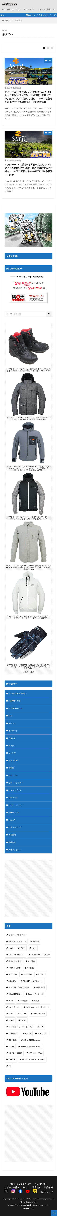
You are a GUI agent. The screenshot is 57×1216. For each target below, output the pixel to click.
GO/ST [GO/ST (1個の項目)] (11, 1046)
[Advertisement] (28, 888)
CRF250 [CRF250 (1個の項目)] (23, 1014)
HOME (7, 20)
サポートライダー (16, 783)
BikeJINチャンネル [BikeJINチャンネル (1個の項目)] (35, 994)
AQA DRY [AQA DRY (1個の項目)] (12, 981)
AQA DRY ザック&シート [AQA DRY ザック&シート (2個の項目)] (33, 981)
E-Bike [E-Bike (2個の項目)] (23, 1020)
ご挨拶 (11, 768)
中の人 (26, 1187)
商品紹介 (12, 842)
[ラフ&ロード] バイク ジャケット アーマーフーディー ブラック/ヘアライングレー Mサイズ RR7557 (28, 518)
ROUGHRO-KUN (15, 708)
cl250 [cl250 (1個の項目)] (11, 1014)
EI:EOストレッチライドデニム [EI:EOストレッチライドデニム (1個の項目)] (21, 1027)
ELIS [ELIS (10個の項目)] (41, 1027)
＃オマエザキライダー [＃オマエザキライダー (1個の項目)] (18, 935)
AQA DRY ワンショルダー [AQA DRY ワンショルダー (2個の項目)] (19, 987)
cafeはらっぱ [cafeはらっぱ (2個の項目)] (14, 1007)
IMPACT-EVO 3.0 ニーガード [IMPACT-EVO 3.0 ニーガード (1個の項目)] (33, 1059)
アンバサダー (29, 9)
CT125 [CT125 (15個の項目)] (11, 1020)
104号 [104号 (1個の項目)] (11, 948)
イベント (12, 723)
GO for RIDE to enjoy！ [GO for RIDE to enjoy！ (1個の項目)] (32, 1040)
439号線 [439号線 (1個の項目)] (31, 961)
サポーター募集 (44, 9)
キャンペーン (14, 760)
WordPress (28, 1208)
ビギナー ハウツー (16, 805)
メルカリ (12, 820)
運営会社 (36, 1187)
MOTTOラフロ (15, 701)
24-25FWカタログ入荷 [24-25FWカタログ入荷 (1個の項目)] (40, 954)
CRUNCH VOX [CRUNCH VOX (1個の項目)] (39, 1014)
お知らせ (12, 738)
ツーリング (13, 797)
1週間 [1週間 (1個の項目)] (22, 948)
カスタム (12, 745)
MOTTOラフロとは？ (11, 9)
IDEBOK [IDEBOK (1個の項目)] (12, 1059)
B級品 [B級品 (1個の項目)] (36, 1000)
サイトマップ (46, 1192)
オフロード (13, 731)
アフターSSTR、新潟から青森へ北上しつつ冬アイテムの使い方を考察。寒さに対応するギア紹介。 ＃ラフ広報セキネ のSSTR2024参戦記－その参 (28, 169)
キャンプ (12, 753)
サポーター (13, 775)
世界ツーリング (15, 827)
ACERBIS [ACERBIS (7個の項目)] (41, 974)
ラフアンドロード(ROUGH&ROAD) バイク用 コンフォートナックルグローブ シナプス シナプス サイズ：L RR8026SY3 (29, 667)
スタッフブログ (15, 790)
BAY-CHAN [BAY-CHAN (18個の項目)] (40, 987)
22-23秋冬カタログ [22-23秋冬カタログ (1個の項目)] (16, 954)
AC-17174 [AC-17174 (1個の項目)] (31, 968)
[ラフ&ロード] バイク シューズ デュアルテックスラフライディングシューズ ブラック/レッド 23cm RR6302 (28, 370)
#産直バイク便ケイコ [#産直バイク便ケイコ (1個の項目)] (17, 941)
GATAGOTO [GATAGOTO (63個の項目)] (42, 1033)
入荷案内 (12, 835)
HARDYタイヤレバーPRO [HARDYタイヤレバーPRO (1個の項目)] (31, 1046)
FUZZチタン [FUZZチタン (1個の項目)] (14, 1033)
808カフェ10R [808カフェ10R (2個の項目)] (14, 968)
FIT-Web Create (30, 1205)
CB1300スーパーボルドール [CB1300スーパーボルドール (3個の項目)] (37, 1007)
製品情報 (48, 1187)
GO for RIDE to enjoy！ (18, 693)
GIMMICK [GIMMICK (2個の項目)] (13, 1040)
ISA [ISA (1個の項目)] (10, 1066)
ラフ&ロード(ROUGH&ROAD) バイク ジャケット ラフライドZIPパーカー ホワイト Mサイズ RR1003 (28, 617)
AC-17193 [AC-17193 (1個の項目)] (13, 974)
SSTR (49, 60)
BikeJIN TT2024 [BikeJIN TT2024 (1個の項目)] (15, 994)
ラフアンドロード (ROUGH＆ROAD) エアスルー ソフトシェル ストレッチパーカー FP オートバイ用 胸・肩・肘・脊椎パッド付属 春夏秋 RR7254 (28, 468)
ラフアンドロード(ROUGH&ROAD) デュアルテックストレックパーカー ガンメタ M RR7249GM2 (28, 418)
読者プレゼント (15, 850)
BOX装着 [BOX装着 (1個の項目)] (24, 1000)
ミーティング (14, 812)
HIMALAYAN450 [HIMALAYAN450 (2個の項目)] (15, 1053)
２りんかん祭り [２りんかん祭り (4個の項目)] (15, 961)
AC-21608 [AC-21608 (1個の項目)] (27, 974)
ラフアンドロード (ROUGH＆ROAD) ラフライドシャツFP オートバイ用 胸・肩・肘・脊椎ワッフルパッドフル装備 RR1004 (28, 567)
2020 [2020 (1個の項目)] (34, 948)
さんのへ (18, 20)
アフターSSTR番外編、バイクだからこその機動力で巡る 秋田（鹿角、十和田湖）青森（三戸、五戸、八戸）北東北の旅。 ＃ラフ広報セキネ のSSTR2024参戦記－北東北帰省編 (28, 96)
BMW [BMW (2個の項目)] (11, 1000)
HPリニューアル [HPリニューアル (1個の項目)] (35, 1053)
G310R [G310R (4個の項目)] (28, 1033)
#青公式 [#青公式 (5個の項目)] (36, 941)
